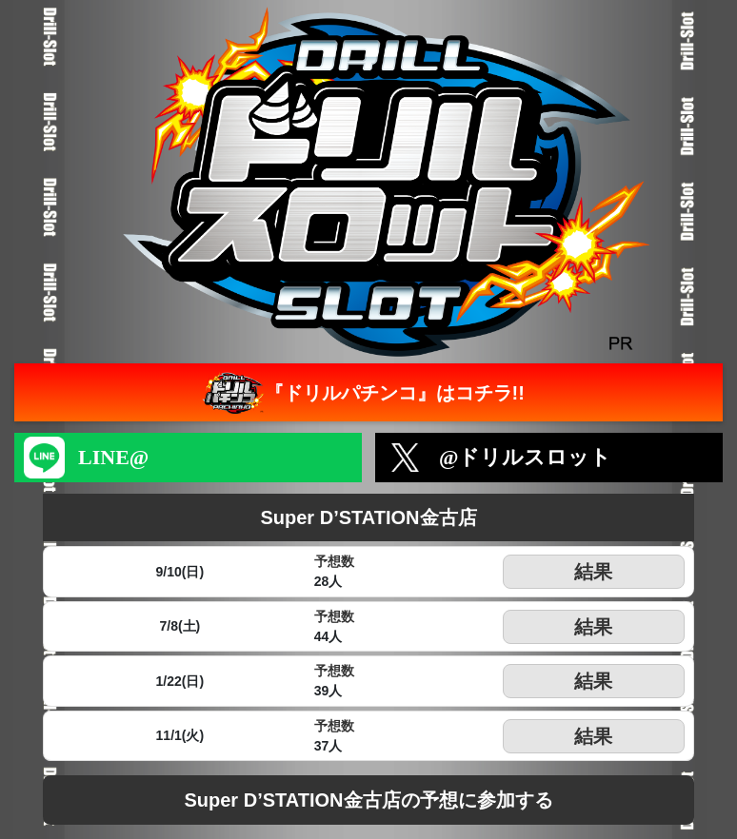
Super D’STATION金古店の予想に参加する (368, 800)
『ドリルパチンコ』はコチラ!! (361, 392)
